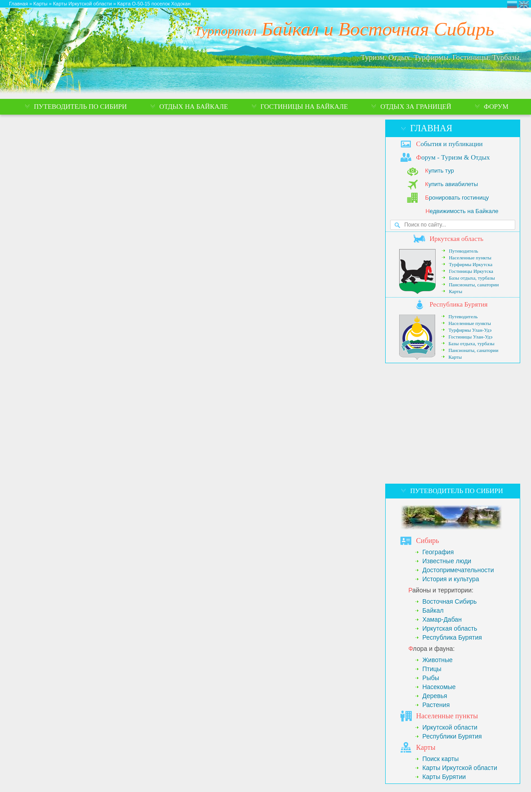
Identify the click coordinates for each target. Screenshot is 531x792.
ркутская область (456, 238)
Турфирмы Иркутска (470, 264)
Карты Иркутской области (459, 767)
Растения (436, 704)
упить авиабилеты (451, 184)
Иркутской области (449, 727)
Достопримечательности (458, 570)
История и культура (450, 579)
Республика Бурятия (452, 637)
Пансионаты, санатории (474, 284)
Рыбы (430, 677)
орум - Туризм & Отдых (453, 157)
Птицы (431, 668)
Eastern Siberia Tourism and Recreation (524, 4)
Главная (431, 128)
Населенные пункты (470, 257)
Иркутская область (449, 628)
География (438, 552)
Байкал (432, 610)
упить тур (439, 170)
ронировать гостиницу (457, 197)
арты (425, 747)
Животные (437, 659)
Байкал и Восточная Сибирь (344, 29)
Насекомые (438, 686)
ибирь (427, 540)
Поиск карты (440, 758)
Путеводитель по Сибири (456, 490)
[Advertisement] (452, 423)
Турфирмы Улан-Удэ (469, 330)
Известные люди (446, 561)
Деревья (434, 695)
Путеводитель (463, 251)
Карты (455, 291)
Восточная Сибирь (449, 601)
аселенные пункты (447, 716)
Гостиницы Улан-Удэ (470, 336)
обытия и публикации (449, 143)
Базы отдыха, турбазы (472, 277)
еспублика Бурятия (458, 304)
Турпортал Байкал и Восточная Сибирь (512, 4)
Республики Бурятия (452, 736)
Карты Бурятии (444, 776)
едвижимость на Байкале (461, 211)
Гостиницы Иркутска (471, 271)
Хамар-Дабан (441, 619)
